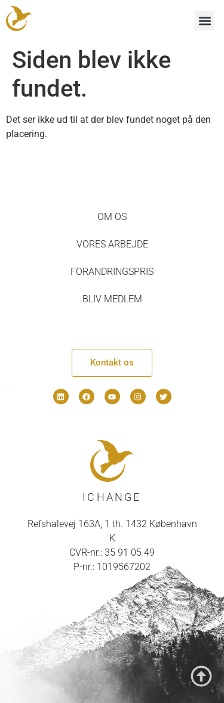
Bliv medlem (112, 299)
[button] (204, 20)
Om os (112, 216)
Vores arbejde (112, 244)
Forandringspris (112, 271)
